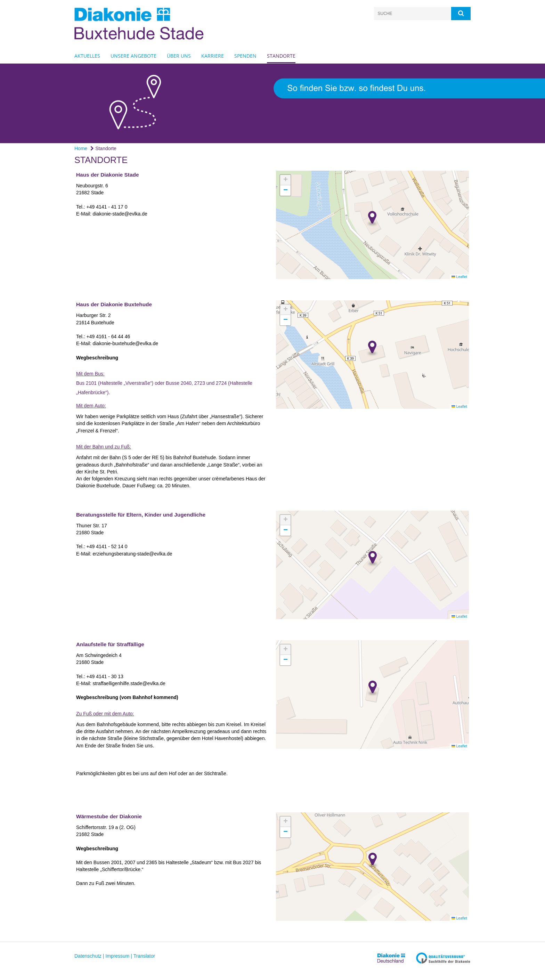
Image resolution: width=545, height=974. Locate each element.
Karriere (212, 55)
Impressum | (118, 956)
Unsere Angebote (133, 55)
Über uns (179, 55)
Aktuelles (87, 55)
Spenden (245, 55)
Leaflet (459, 277)
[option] (272, 103)
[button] (372, 219)
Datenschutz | (89, 956)
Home (80, 148)
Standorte (281, 55)
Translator (144, 956)
